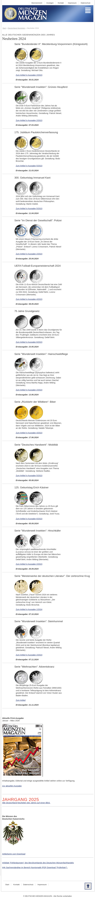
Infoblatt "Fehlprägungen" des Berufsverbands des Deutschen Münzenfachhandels (38, 863)
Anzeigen (50, 3)
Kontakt (61, 3)
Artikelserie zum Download (13, 854)
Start (7, 885)
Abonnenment (36, 3)
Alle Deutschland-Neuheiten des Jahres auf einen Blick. (26, 803)
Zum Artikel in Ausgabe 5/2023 (29, 166)
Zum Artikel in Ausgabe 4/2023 (29, 299)
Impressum (72, 3)
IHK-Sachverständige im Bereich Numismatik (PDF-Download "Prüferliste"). (35, 867)
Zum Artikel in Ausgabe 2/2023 (29, 75)
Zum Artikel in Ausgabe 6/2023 (29, 342)
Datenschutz (85, 3)
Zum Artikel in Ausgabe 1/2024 (29, 609)
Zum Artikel (21, 700)
